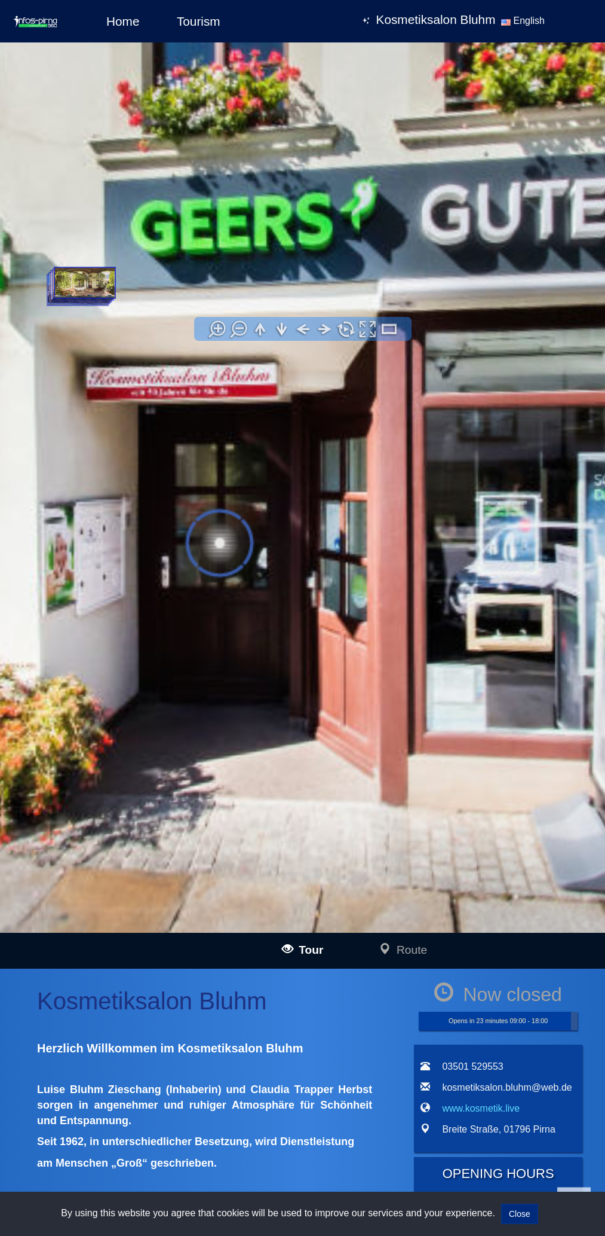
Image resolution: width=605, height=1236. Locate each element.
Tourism (198, 21)
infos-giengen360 (107, 1172)
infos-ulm (73, 976)
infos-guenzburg (105, 1043)
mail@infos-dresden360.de (218, 989)
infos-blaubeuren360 (113, 1002)
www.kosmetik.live (85, 859)
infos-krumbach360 (111, 1070)
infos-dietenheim (106, 1096)
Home (122, 21)
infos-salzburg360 (91, 1142)
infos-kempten (102, 1056)
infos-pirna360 (102, 1126)
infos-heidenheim (90, 1158)
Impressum (310, 974)
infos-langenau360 (110, 989)
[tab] (427, 616)
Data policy (310, 990)
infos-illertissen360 (110, 1016)
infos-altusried (102, 1083)
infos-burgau (99, 1029)
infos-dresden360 (91, 1113)
